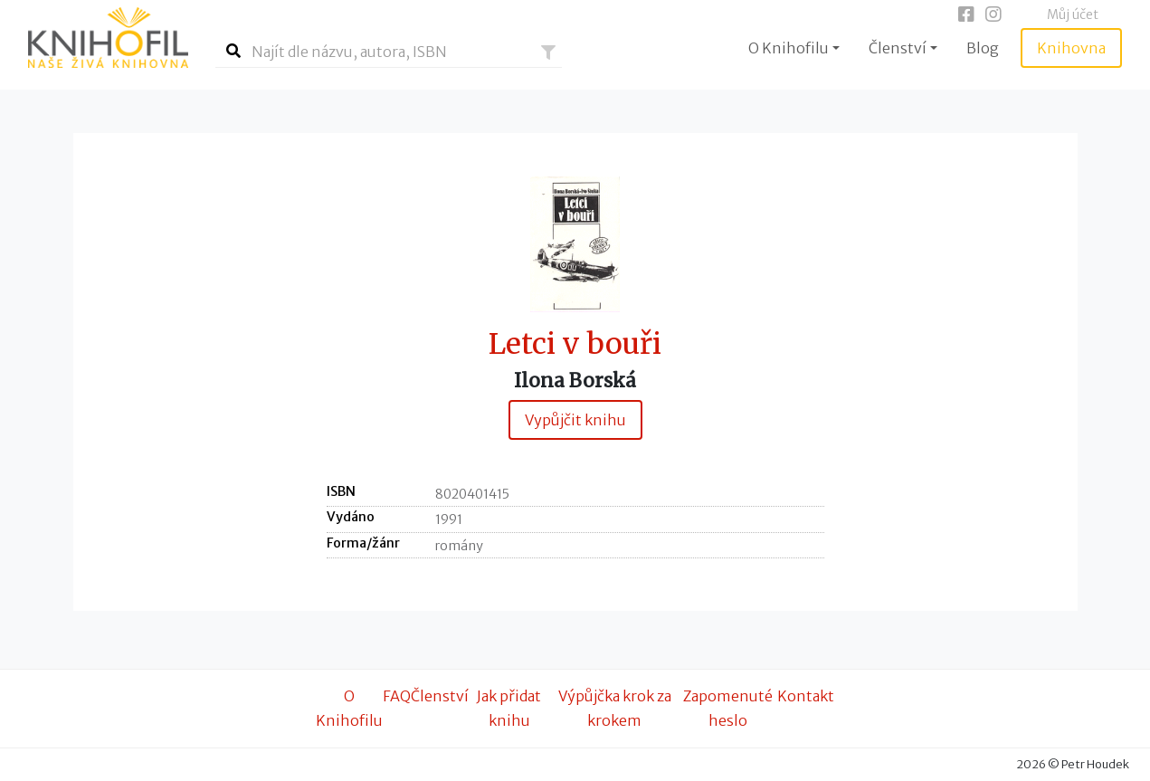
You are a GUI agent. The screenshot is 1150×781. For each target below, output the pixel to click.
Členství (440, 696)
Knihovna (1071, 48)
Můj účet (1072, 14)
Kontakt (805, 696)
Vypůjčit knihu (575, 420)
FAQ (397, 696)
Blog (982, 48)
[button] (548, 52)
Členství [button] (898, 48)
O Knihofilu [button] (788, 48)
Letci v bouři (575, 344)
